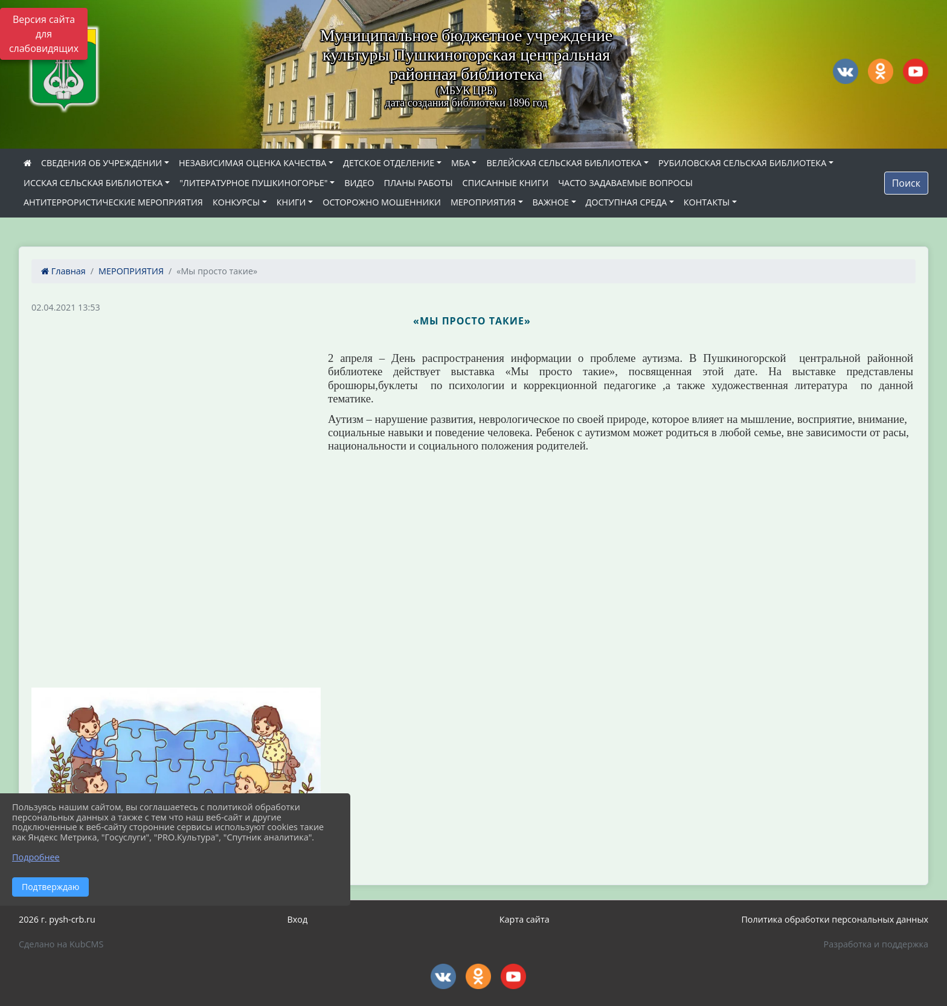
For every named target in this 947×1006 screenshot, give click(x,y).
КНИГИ (291, 202)
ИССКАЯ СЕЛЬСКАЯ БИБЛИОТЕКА (93, 183)
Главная (63, 271)
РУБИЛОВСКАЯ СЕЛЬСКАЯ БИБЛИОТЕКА (742, 163)
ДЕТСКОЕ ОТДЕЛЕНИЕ (388, 163)
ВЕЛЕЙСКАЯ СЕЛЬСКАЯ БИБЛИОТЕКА (563, 163)
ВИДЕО (359, 183)
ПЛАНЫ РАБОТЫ (418, 183)
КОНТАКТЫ (707, 202)
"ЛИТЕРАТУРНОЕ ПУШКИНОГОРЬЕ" (253, 183)
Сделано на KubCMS (61, 944)
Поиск (906, 183)
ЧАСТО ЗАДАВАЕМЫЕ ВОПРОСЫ (625, 183)
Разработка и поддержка (876, 944)
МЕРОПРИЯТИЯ (483, 202)
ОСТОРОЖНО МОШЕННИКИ (382, 202)
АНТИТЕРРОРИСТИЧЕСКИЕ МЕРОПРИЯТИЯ (113, 202)
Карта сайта (524, 919)
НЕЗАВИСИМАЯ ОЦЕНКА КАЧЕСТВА (252, 163)
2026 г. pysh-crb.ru (57, 919)
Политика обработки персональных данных (834, 919)
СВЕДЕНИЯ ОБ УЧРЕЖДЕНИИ (101, 163)
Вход (297, 919)
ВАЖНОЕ (551, 202)
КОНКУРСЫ (236, 202)
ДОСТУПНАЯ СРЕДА (626, 202)
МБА (460, 163)
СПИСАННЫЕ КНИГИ (506, 183)
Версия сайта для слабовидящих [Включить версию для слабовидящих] (44, 34)
